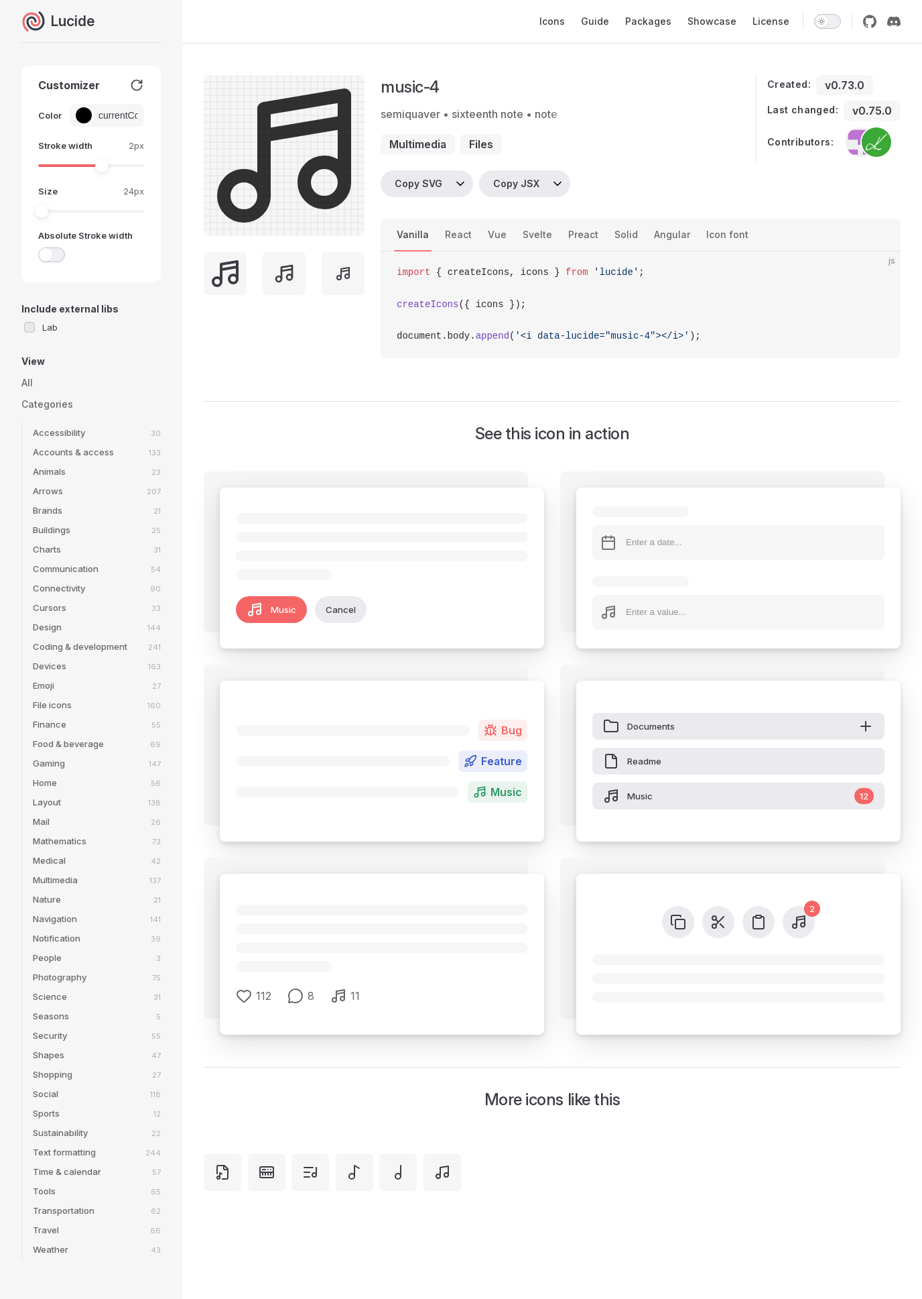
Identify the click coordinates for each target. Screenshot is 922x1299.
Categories (47, 404)
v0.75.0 (872, 110)
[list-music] (310, 1172)
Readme (632, 761)
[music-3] (398, 1172)
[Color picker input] (115, 115)
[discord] (894, 21)
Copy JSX (516, 183)
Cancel (341, 609)
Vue (497, 234)
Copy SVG (418, 183)
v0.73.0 (844, 85)
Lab (50, 327)
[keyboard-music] (266, 1172)
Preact (583, 234)
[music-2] (354, 1172)
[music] (442, 1172)
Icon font (727, 234)
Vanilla (413, 234)
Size (48, 191)
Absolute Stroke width (85, 235)
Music (271, 610)
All (27, 382)
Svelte (537, 234)
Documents (738, 726)
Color (50, 115)
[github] (870, 21)
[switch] (827, 21)
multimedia (417, 144)
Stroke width (65, 145)
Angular (672, 234)
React (458, 234)
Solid (626, 234)
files (481, 144)
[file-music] (222, 1172)
